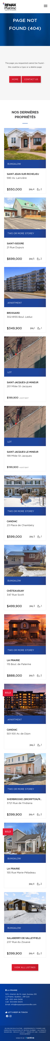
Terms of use (32, 1032)
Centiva (30, 1038)
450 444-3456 (16, 999)
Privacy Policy (19, 1032)
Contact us (31, 79)
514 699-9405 (16, 1002)
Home (15, 79)
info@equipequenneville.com (23, 1004)
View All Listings (25, 968)
